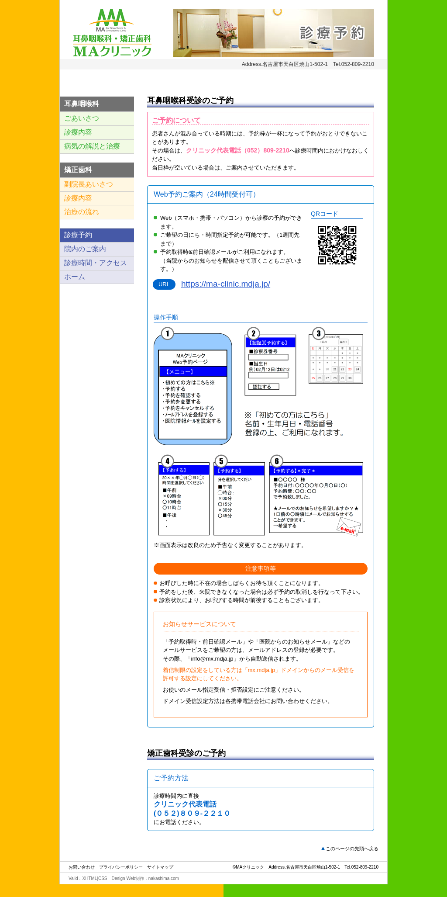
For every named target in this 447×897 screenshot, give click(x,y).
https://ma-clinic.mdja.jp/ (225, 283)
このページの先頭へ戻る (352, 848)
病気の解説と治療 (92, 146)
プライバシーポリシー (121, 866)
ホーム (74, 277)
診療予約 (78, 235)
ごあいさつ (81, 118)
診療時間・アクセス (95, 263)
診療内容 (78, 132)
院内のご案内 (85, 249)
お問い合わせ (82, 866)
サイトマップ (160, 866)
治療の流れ (81, 211)
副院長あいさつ (88, 184)
